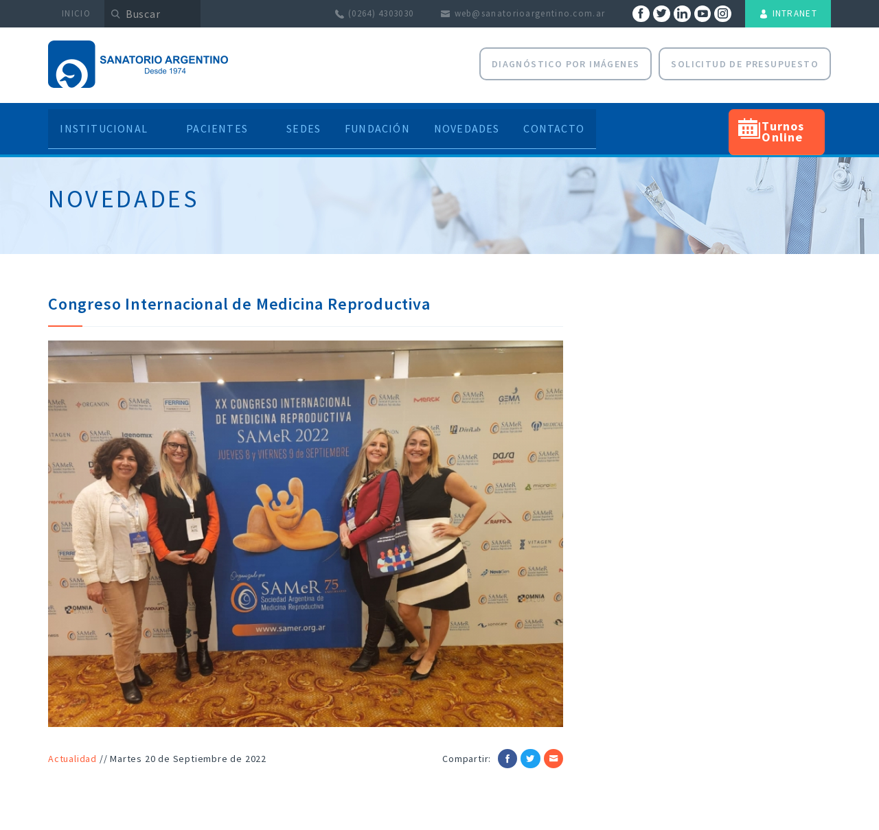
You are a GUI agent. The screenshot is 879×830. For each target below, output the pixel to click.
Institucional (108, 122)
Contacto (566, 122)
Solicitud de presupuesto (745, 64)
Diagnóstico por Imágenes (566, 64)
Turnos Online (796, 121)
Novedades (472, 122)
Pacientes (214, 122)
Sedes (293, 122)
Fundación (374, 122)
